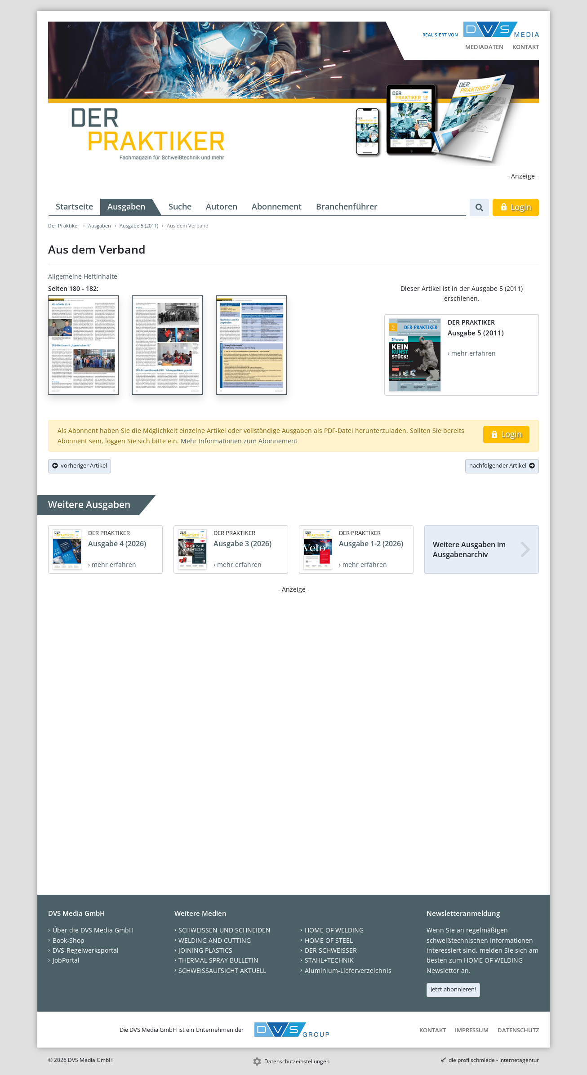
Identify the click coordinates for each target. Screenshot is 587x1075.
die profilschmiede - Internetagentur (494, 1060)
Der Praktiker (64, 225)
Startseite (74, 206)
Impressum (472, 1030)
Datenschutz (518, 1030)
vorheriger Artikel (79, 465)
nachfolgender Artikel (502, 465)
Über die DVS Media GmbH (93, 930)
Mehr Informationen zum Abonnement (239, 441)
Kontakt (525, 47)
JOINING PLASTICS (205, 950)
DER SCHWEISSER (331, 950)
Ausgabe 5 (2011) (139, 225)
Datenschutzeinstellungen (296, 1061)
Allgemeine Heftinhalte (82, 276)
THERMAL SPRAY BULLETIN (218, 960)
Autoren (221, 206)
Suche (180, 206)
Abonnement (277, 206)
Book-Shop (68, 940)
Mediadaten (484, 47)
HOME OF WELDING (334, 930)
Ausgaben (126, 206)
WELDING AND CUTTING (214, 940)
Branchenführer (347, 206)
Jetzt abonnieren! (453, 989)
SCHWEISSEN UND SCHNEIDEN (224, 930)
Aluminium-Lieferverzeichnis (348, 970)
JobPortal (66, 960)
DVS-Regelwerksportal (86, 950)
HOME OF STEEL (329, 940)
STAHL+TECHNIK (329, 960)
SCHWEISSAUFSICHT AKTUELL (222, 970)
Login (515, 206)
